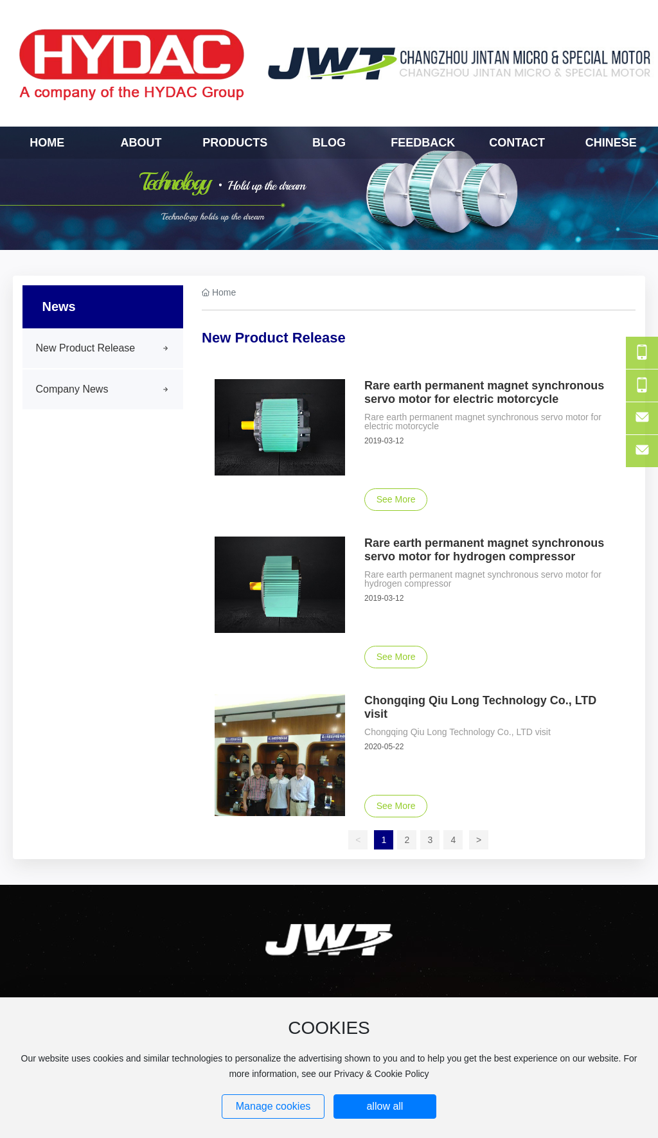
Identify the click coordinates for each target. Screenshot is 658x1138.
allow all (384, 1106)
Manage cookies (273, 1106)
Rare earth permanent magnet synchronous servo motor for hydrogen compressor (484, 550)
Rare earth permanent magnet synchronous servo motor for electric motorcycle (484, 392)
